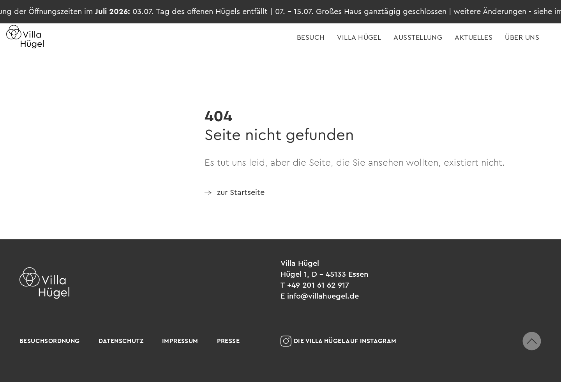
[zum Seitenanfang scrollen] (532, 341)
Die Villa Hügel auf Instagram (338, 341)
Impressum (180, 340)
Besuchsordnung (49, 340)
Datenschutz (121, 340)
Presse (228, 340)
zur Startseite (241, 192)
